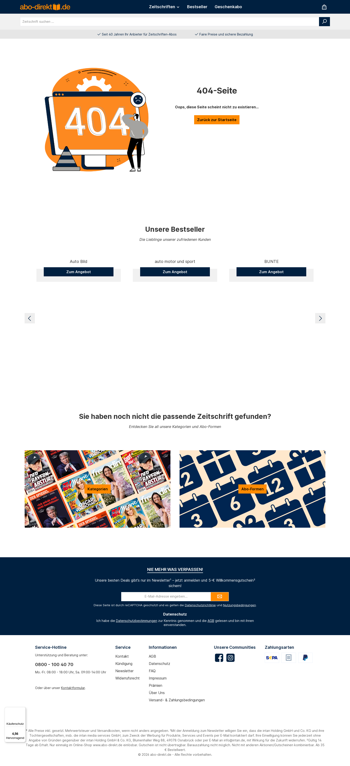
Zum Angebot (78, 365)
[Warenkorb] (324, 7)
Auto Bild (78, 355)
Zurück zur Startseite (217, 119)
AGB (211, 621)
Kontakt (122, 656)
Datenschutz (159, 663)
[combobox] (169, 21)
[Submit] (220, 596)
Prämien (155, 685)
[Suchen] (324, 21)
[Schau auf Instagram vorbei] (230, 658)
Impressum (158, 678)
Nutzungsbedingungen (239, 605)
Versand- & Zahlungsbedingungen (177, 700)
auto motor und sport (175, 355)
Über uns (157, 692)
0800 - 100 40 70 (54, 664)
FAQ (152, 671)
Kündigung (123, 663)
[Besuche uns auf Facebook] (219, 658)
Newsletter (124, 671)
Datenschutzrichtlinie (200, 605)
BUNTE (271, 355)
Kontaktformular (73, 688)
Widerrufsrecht (127, 678)
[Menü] (23, 710)
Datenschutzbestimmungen (136, 621)
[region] (175, 318)
